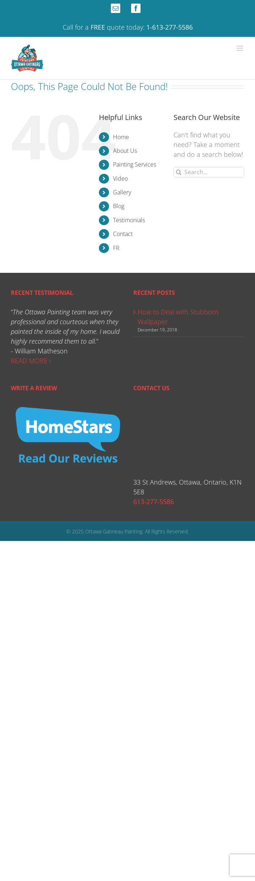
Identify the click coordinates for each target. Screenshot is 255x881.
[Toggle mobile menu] (240, 48)
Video (120, 178)
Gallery (122, 192)
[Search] (179, 172)
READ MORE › (31, 360)
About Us (125, 151)
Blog (118, 206)
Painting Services (134, 164)
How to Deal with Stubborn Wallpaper (178, 317)
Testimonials (129, 220)
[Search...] (209, 172)
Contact (123, 234)
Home (121, 137)
